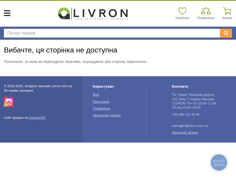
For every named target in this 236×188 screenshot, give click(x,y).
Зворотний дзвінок (106, 115)
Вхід (96, 95)
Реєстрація (101, 102)
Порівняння (101, 108)
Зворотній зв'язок (185, 132)
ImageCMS (37, 118)
